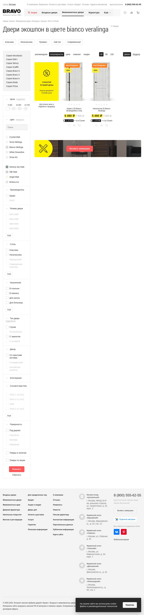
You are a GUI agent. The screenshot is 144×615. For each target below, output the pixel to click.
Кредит (77, 4)
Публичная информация (63, 530)
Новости (56, 510)
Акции (34, 12)
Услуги (70, 4)
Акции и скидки (34, 505)
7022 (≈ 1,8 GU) (17, 395)
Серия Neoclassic (14, 55)
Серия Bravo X (13, 75)
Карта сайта (58, 535)
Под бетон (14, 435)
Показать (16, 469)
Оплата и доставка (57, 4)
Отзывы (85, 4)
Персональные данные (63, 525)
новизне (77, 54)
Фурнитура (94, 12)
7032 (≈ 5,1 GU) (17, 399)
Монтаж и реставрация (12, 520)
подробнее (11, 321)
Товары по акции (17, 460)
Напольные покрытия (12, 515)
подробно (20, 99)
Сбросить (16, 475)
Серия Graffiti (12, 67)
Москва (12, 4)
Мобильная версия (121, 540)
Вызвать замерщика (80, 148)
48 (101, 54)
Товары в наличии (18, 453)
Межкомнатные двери (73, 12)
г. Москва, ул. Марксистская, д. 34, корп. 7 (96, 554)
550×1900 (14, 214)
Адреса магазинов (98, 4)
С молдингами (16, 362)
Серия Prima (12, 86)
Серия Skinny (12, 63)
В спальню (14, 288)
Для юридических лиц (37, 495)
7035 (12, 404)
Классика (14, 250)
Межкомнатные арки (11, 505)
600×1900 (14, 219)
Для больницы (16, 302)
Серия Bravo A (13, 78)
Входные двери (49, 12)
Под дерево (15, 430)
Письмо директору (61, 515)
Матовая (14, 440)
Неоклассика (16, 255)
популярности (56, 54)
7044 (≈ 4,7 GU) (17, 409)
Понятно (130, 605)
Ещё (9, 235)
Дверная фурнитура (11, 510)
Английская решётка (15, 368)
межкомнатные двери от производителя (74, 603)
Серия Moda (12, 82)
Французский (16, 259)
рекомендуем (41, 54)
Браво (12, 196)
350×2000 (14, 224)
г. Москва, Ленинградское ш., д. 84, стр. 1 (96, 587)
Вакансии (43, 4)
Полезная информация (37, 530)
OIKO (12, 200)
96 (106, 54)
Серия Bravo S (13, 71)
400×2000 (14, 228)
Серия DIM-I (12, 59)
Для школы (15, 298)
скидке (87, 54)
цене (68, 54)
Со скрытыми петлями (16, 356)
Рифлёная (14, 444)
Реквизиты (57, 505)
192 (112, 54)
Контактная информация (63, 520)
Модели (136, 54)
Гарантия (32, 525)
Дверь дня (32, 510)
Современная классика (16, 265)
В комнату (14, 293)
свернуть (20, 119)
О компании (32, 4)
